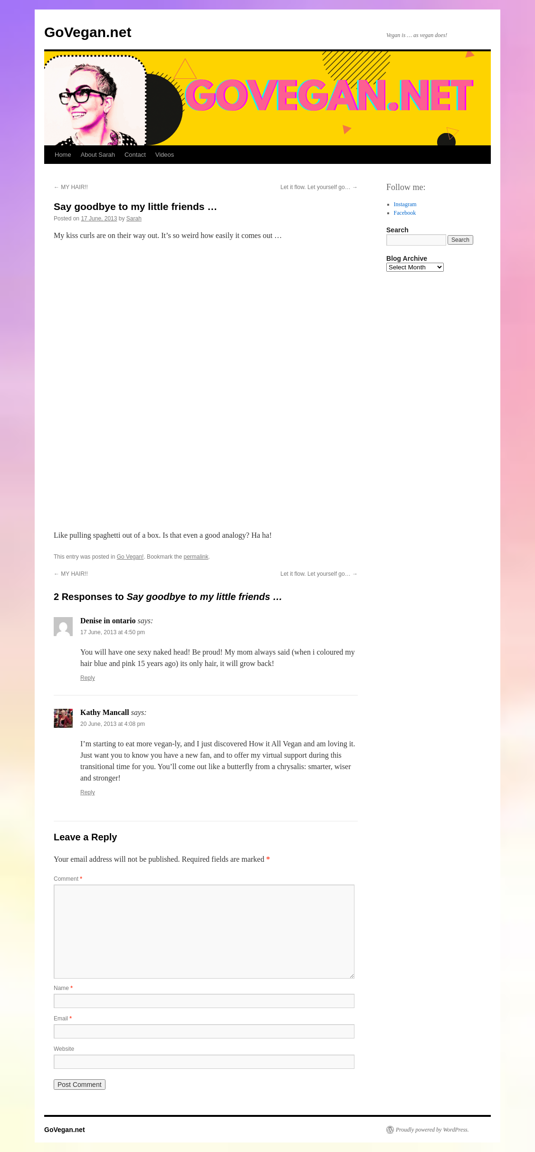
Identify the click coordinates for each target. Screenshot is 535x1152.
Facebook (405, 212)
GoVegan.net (87, 32)
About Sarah (98, 154)
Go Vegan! (130, 556)
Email (63, 1018)
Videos (164, 154)
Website (64, 1049)
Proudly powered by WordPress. (432, 1129)
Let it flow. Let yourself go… (319, 187)
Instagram (405, 204)
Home (63, 154)
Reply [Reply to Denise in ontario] (87, 678)
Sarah (134, 218)
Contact (135, 154)
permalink (196, 556)
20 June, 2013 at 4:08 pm (112, 724)
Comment (68, 879)
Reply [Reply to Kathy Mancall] (87, 792)
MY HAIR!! (71, 187)
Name (63, 988)
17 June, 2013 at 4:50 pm (112, 632)
